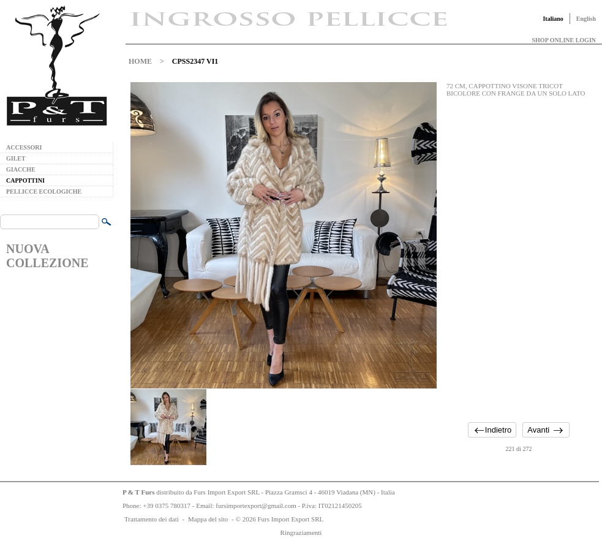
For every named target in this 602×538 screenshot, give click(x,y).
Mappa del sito (208, 519)
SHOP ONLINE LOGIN (564, 40)
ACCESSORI (24, 147)
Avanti (538, 429)
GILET (16, 158)
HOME (140, 61)
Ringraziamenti (301, 532)
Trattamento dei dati (151, 519)
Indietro (498, 429)
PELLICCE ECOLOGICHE (43, 191)
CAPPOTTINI (25, 180)
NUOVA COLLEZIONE (47, 256)
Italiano (553, 18)
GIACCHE (21, 169)
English (586, 18)
